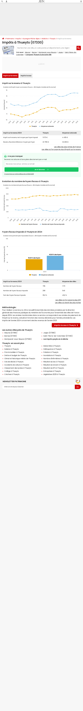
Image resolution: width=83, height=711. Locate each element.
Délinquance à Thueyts (52, 349)
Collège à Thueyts (11, 371)
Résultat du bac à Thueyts (53, 362)
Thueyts (53, 38)
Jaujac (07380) (49, 333)
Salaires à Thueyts (11, 349)
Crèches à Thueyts (11, 374)
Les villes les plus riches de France (67, 147)
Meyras (27, 52)
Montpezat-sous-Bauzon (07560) (18, 339)
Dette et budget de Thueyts (15, 355)
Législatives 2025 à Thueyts (54, 374)
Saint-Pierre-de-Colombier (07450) (58, 336)
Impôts (18, 38)
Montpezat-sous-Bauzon (47, 52)
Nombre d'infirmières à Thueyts (55, 358)
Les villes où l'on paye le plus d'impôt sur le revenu (61, 149)
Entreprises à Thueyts (52, 371)
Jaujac (60, 52)
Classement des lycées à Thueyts (17, 368)
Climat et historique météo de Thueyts (19, 358)
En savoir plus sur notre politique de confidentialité (19, 174)
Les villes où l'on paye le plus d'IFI (68, 300)
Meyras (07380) (10, 333)
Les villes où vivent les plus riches (68, 302)
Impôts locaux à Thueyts (66, 325)
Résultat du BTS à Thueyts (53, 368)
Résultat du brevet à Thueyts (54, 365)
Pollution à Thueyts (50, 352)
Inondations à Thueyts (52, 355)
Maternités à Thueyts (51, 346)
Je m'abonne (39, 169)
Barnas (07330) (10, 336)
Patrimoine (10, 38)
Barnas (34, 52)
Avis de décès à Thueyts (13, 362)
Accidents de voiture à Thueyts (16, 365)
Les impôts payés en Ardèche (55, 339)
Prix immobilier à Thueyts (14, 352)
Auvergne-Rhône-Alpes (31, 38)
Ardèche (45, 38)
